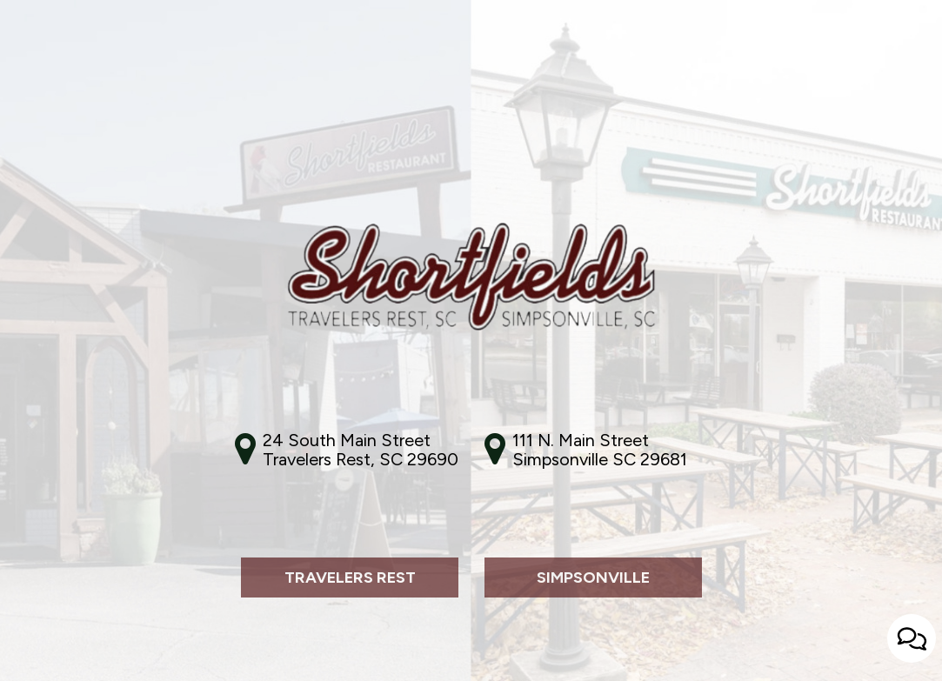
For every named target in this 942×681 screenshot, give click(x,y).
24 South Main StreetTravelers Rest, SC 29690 (360, 450)
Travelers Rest (328, 641)
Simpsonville (567, 641)
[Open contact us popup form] (911, 638)
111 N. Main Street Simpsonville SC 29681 (599, 450)
